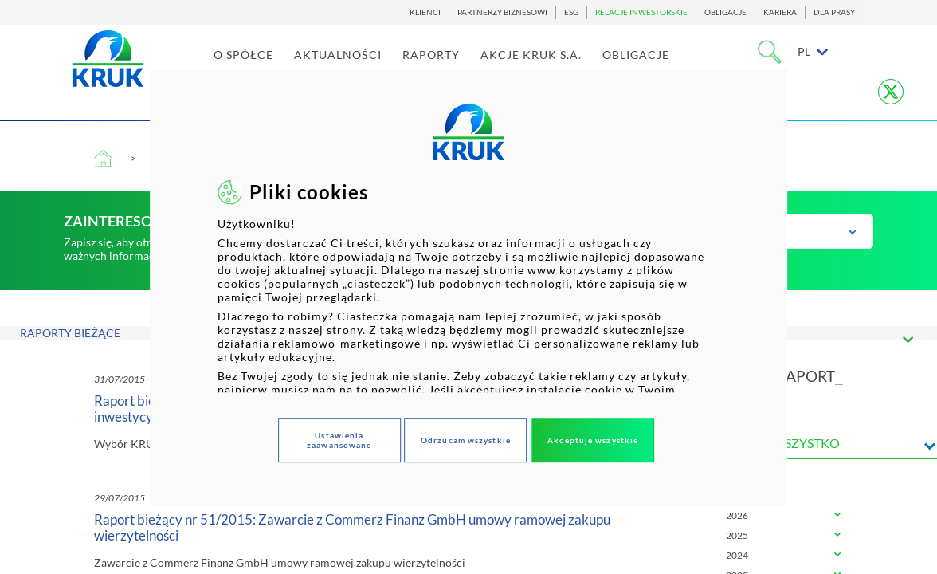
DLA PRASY (834, 12)
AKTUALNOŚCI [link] (377, 65)
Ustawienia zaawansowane (339, 440)
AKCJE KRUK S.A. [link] (570, 65)
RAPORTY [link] (470, 65)
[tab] (765, 516)
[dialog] (468, 287)
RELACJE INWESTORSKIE (641, 12)
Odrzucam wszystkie (466, 440)
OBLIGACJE (725, 12)
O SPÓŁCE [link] (282, 65)
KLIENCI (425, 12)
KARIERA (780, 12)
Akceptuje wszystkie (592, 440)
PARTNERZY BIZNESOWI (502, 12)
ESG (571, 12)
